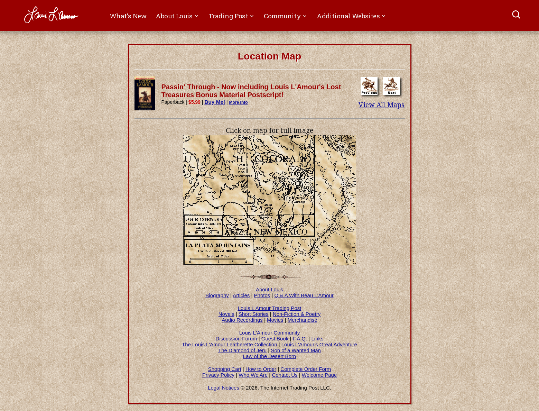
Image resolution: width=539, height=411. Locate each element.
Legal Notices (223, 388)
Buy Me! (214, 102)
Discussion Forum (236, 338)
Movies (275, 320)
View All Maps (382, 104)
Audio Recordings (242, 320)
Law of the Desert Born (269, 356)
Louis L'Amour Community (269, 333)
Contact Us (284, 375)
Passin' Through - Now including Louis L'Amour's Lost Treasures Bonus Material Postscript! (251, 91)
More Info (238, 102)
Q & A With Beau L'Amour (304, 295)
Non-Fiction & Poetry (296, 314)
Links (317, 338)
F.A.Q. (299, 338)
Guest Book (274, 338)
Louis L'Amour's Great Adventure (319, 344)
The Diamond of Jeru (242, 350)
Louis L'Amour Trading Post (269, 308)
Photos (262, 295)
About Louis (269, 289)
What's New (128, 15)
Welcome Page (319, 375)
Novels (226, 314)
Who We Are (253, 375)
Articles (241, 295)
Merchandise (302, 320)
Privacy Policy (218, 375)
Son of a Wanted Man (296, 350)
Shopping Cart (224, 369)
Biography (217, 295)
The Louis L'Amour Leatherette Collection (229, 344)
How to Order (260, 369)
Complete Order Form (305, 369)
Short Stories (254, 314)
